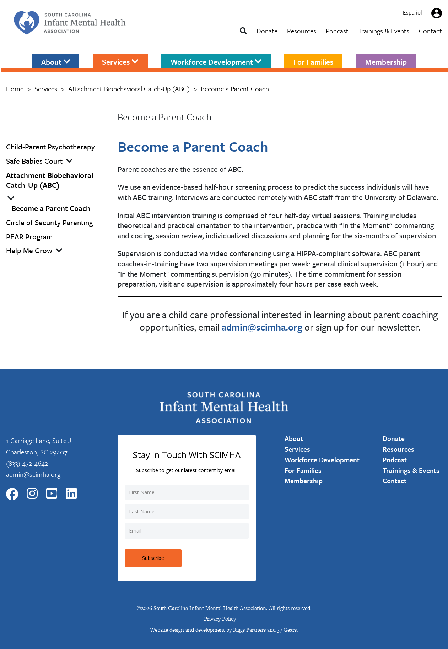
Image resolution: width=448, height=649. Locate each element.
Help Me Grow (29, 250)
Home (14, 88)
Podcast (337, 31)
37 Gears (287, 629)
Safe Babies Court (34, 161)
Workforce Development (216, 61)
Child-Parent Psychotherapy (50, 147)
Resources (301, 31)
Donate (267, 31)
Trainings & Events (383, 31)
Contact (430, 31)
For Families (313, 61)
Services (120, 61)
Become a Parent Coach (50, 208)
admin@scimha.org (33, 474)
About (55, 61)
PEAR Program (29, 236)
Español (412, 12)
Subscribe (153, 558)
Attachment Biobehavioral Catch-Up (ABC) (129, 88)
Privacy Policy (220, 618)
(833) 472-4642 (27, 463)
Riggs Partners (249, 629)
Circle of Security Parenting (49, 222)
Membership (386, 61)
